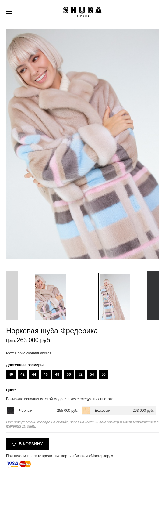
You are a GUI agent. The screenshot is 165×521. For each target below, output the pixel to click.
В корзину (31, 443)
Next (152, 296)
